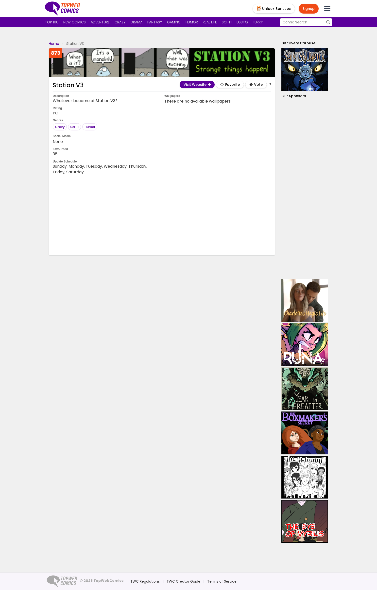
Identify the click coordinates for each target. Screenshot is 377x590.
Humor (192, 22)
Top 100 (51, 22)
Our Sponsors (293, 95)
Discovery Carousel (298, 43)
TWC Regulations (145, 581)
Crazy (120, 22)
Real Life (210, 22)
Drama (136, 22)
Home (54, 43)
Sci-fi (227, 22)
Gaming (174, 22)
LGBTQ (242, 22)
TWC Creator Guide (183, 581)
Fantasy (154, 22)
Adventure (100, 22)
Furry (258, 22)
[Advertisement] (162, 214)
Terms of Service (222, 581)
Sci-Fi (74, 127)
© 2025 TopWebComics (101, 580)
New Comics (74, 22)
